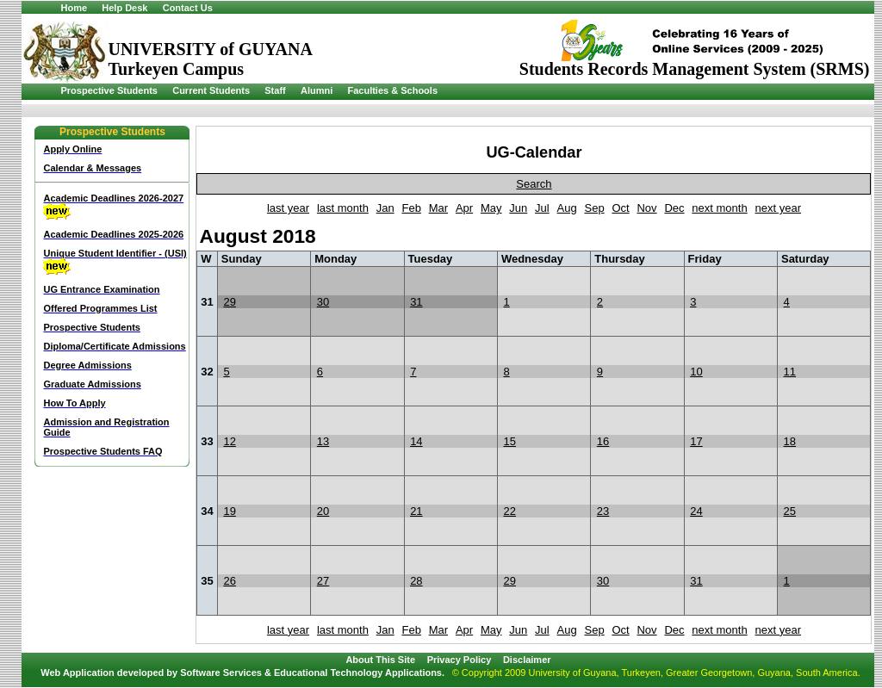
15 (510, 441)
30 (323, 301)
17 (696, 441)
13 (323, 441)
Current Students (211, 90)
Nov (646, 207)
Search (533, 183)
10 (696, 371)
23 (603, 511)
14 (416, 441)
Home (73, 8)
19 (229, 511)
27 (323, 580)
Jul (542, 207)
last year (288, 207)
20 (323, 511)
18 (790, 441)
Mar (438, 207)
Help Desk (124, 8)
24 (696, 511)
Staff (274, 90)
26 (229, 580)
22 (510, 511)
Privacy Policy (459, 659)
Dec (674, 207)
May (491, 207)
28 (416, 580)
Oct (620, 207)
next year (778, 207)
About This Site (380, 659)
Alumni (316, 90)
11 (790, 371)
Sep (594, 207)
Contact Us (188, 8)
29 (229, 301)
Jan (385, 207)
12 (229, 441)
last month (343, 207)
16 (603, 441)
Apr (464, 207)
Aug (567, 207)
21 (416, 511)
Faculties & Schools (392, 90)
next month (719, 207)
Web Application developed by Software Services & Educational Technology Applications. (242, 672)
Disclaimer (527, 659)
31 (416, 301)
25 (790, 511)
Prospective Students (108, 90)
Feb (410, 207)
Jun (518, 207)
